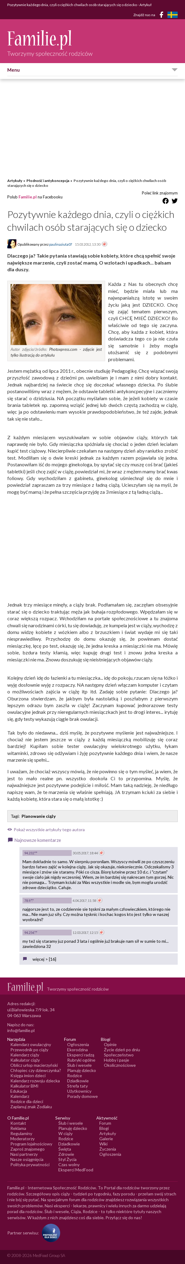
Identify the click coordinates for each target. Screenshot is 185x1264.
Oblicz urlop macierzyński (34, 1065)
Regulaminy (21, 1133)
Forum (105, 1123)
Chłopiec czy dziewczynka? (35, 1070)
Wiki (103, 1143)
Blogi (104, 1128)
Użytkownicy (79, 1091)
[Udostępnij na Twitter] (175, 202)
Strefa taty (77, 1085)
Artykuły (14, 180)
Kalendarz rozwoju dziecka (35, 1080)
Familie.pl (28, 196)
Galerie (106, 1138)
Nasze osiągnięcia (26, 1159)
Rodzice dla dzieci (26, 1101)
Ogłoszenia (78, 1044)
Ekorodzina (77, 1049)
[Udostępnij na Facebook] (166, 202)
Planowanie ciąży (39, 816)
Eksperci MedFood (75, 1169)
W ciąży (65, 1133)
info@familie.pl (21, 1030)
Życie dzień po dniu (122, 1049)
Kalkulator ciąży (25, 1060)
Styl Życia (67, 1159)
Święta (64, 1149)
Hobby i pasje (116, 1060)
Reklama (18, 1128)
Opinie (110, 1044)
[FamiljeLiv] (172, 15)
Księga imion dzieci (28, 1075)
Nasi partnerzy (24, 1154)
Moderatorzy (22, 1138)
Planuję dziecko (81, 1070)
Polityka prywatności (30, 1164)
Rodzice (74, 1075)
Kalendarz (19, 1096)
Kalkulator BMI (24, 1085)
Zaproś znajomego (27, 1149)
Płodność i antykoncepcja (47, 180)
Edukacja (18, 1091)
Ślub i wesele (79, 1065)
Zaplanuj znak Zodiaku (31, 1106)
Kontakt (18, 1123)
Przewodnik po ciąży (29, 1049)
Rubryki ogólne (81, 1060)
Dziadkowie (78, 1080)
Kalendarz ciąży (24, 1054)
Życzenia (107, 1149)
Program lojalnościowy (31, 1143)
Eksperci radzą (80, 1054)
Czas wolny (69, 1164)
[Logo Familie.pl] (50, 40)
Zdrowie (66, 1154)
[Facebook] (162, 16)
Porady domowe (82, 1096)
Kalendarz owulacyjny (30, 1044)
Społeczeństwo (119, 1054)
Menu (13, 70)
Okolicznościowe (120, 1065)
